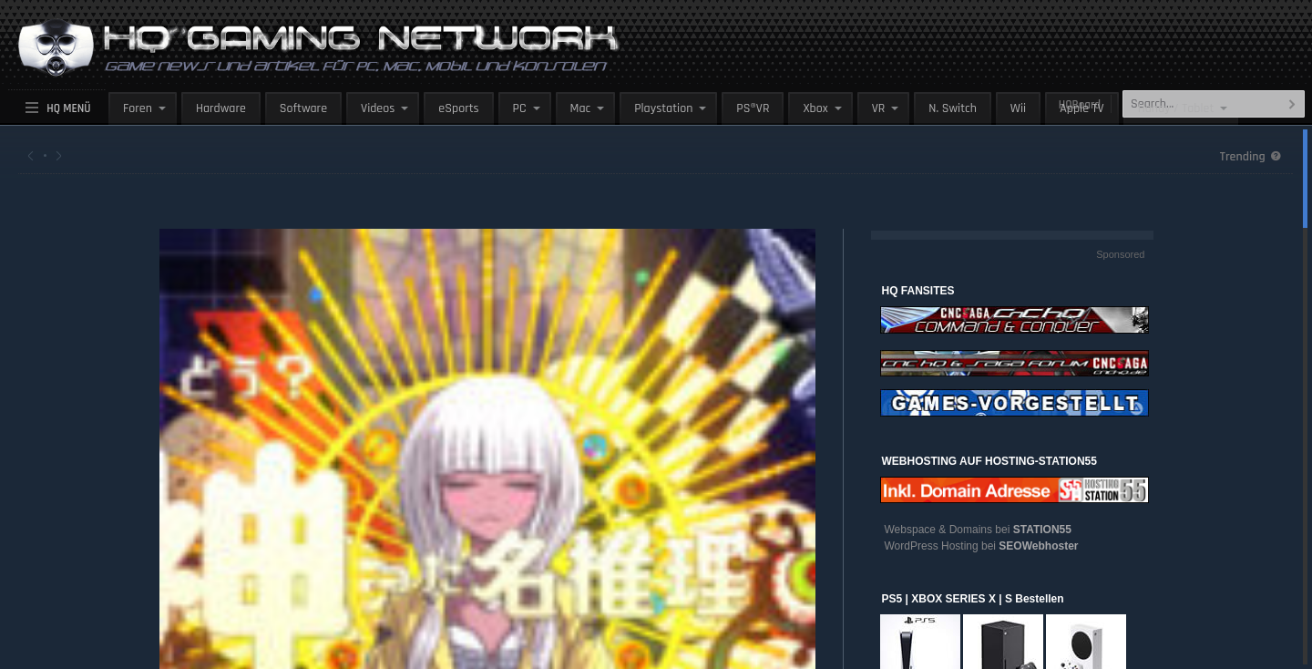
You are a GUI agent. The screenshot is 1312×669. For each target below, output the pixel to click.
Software (303, 108)
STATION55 (1042, 529)
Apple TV (1081, 108)
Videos (378, 108)
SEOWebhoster (1038, 546)
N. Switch (952, 108)
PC (520, 108)
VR (879, 108)
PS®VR (752, 108)
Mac (580, 108)
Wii (1018, 108)
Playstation (663, 108)
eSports (458, 108)
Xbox (815, 108)
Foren (137, 108)
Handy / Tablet (1176, 108)
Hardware (221, 108)
